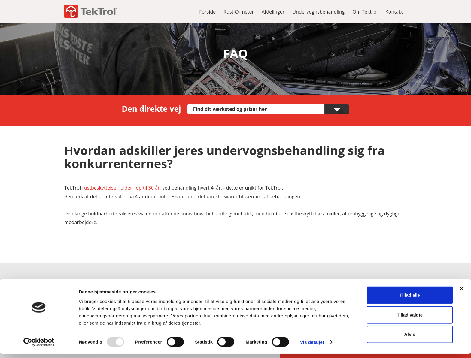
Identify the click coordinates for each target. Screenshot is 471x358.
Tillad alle (410, 299)
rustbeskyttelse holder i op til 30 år (121, 187)
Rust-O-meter (238, 11)
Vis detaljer (312, 346)
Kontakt (394, 11)
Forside (207, 11)
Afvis (409, 338)
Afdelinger (273, 11)
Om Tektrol (365, 11)
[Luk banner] (462, 292)
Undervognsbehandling (318, 11)
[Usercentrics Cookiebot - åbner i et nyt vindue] (39, 346)
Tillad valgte (410, 318)
